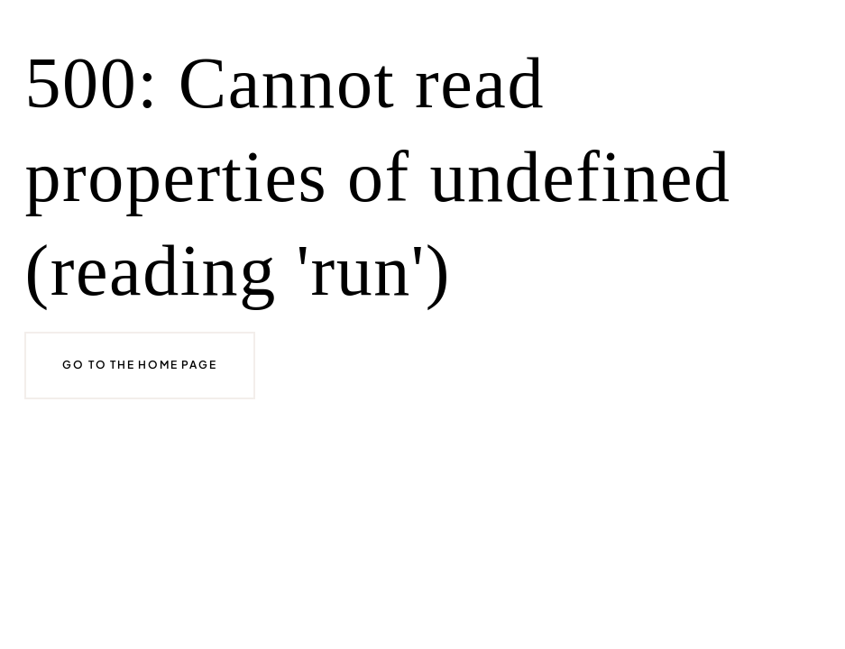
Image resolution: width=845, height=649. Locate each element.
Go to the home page (139, 364)
